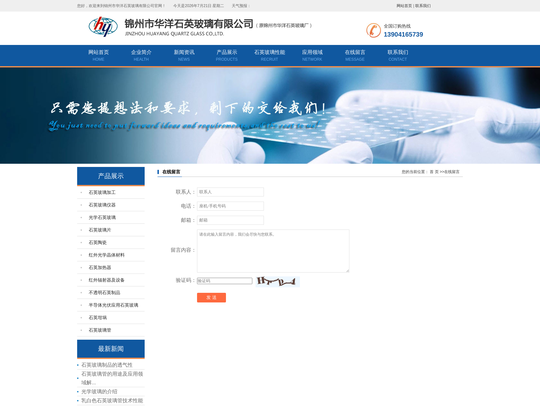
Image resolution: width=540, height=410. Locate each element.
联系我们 (423, 6)
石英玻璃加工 (102, 192)
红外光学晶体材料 (107, 254)
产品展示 (226, 56)
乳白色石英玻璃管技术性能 (112, 400)
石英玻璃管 (100, 330)
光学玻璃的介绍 (99, 391)
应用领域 (312, 56)
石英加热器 (100, 267)
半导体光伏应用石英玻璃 (113, 305)
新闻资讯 (184, 56)
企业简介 (141, 56)
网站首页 (404, 6)
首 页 (434, 172)
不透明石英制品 (104, 292)
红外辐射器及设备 (107, 280)
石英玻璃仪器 (102, 204)
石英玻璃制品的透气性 (107, 365)
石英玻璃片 (100, 229)
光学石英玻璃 (102, 217)
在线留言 (355, 56)
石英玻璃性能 (269, 56)
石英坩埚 (98, 317)
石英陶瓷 (98, 242)
